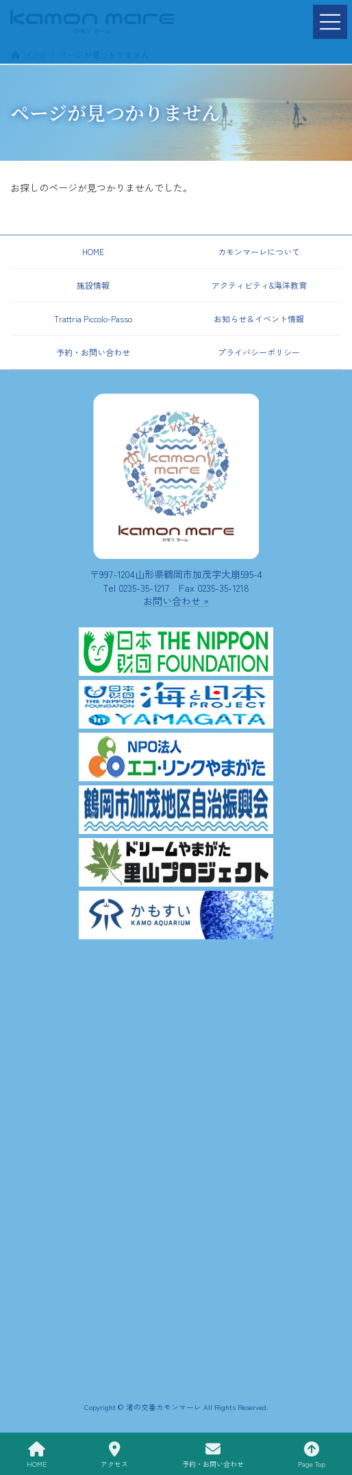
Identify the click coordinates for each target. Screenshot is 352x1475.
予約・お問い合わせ (93, 352)
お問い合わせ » (176, 601)
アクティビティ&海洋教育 (259, 285)
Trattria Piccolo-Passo (93, 318)
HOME (93, 251)
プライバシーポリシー (259, 352)
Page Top (311, 1454)
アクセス (114, 1454)
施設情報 (93, 285)
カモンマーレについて (259, 251)
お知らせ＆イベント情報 (259, 318)
